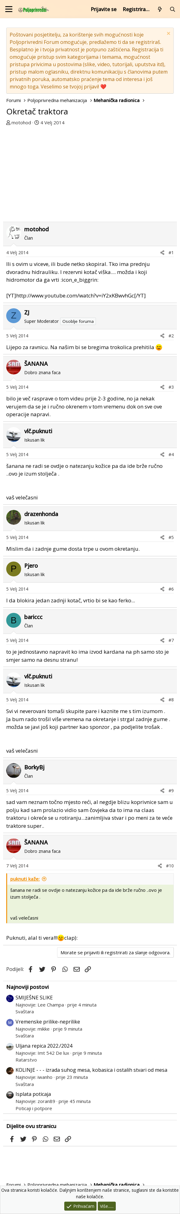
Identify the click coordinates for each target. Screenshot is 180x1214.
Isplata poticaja (33, 1094)
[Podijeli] (162, 252)
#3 (171, 387)
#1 (171, 252)
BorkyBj (34, 767)
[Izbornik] (8, 9)
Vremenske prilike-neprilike (48, 1021)
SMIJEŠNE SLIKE (34, 997)
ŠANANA (36, 363)
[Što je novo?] (160, 9)
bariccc (33, 617)
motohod (21, 122)
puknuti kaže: (25, 879)
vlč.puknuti (38, 431)
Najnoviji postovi (27, 986)
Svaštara (25, 1011)
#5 (171, 537)
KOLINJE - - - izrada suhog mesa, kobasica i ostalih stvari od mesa (91, 1070)
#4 (171, 454)
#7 (171, 640)
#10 (170, 866)
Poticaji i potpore (34, 1108)
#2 (171, 336)
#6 (171, 589)
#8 (171, 700)
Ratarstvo (26, 1060)
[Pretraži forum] (172, 9)
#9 (171, 790)
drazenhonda (41, 514)
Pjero (31, 565)
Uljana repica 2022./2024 (44, 1045)
